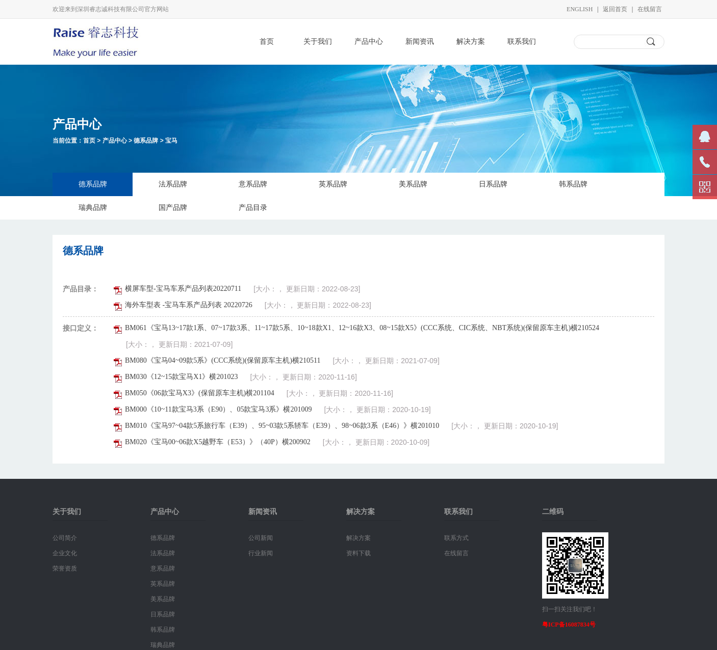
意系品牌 (253, 184)
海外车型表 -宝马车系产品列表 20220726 (188, 305)
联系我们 (521, 41)
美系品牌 (413, 184)
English (580, 9)
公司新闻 (260, 537)
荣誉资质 (65, 568)
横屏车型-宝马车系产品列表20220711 (183, 288)
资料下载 (358, 553)
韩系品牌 (573, 184)
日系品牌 (493, 184)
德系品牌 (146, 140)
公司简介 (65, 537)
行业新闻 (260, 553)
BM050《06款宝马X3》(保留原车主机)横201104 (199, 393)
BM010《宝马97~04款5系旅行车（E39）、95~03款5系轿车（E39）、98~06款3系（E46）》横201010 (282, 425)
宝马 (171, 140)
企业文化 (65, 553)
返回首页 (615, 9)
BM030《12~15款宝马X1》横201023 (181, 377)
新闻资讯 (419, 41)
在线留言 (649, 9)
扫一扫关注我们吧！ (569, 609)
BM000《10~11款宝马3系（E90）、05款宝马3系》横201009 (218, 409)
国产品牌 (173, 207)
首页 (267, 41)
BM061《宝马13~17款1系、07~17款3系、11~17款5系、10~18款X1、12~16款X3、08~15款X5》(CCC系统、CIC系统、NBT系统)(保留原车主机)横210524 (362, 328)
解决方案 (470, 41)
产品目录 (253, 207)
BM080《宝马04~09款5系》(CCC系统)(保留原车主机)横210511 (223, 360)
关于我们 (317, 41)
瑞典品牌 (93, 207)
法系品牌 (173, 184)
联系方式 (456, 537)
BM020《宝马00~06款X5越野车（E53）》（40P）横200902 (218, 442)
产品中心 (368, 41)
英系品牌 (333, 184)
